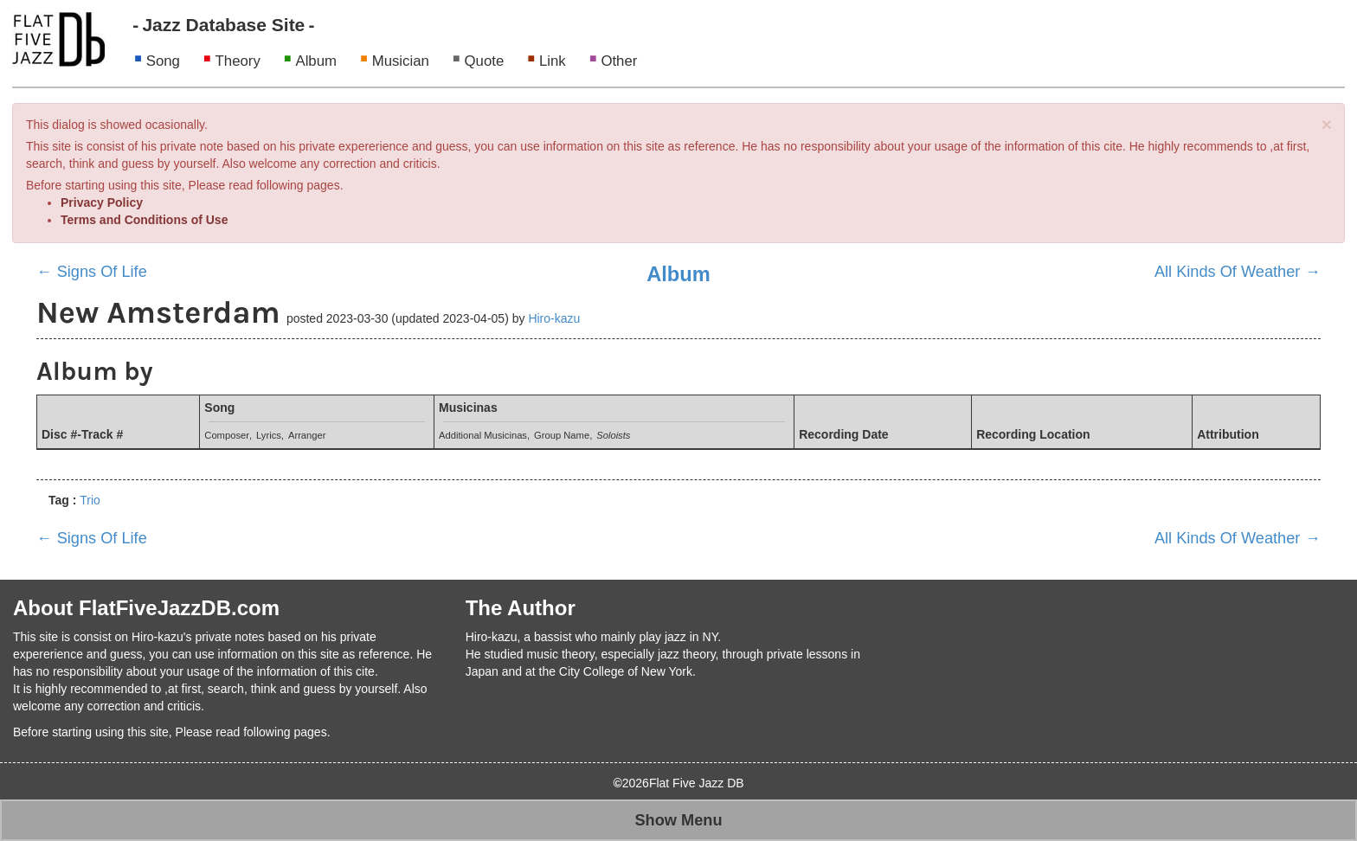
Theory (237, 61)
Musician (400, 61)
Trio (90, 500)
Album (316, 61)
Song (163, 61)
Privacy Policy (102, 202)
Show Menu (678, 820)
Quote (485, 61)
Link (552, 61)
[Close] (1327, 124)
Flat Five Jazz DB (696, 783)
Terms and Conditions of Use (144, 220)
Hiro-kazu (554, 318)
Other (619, 61)
